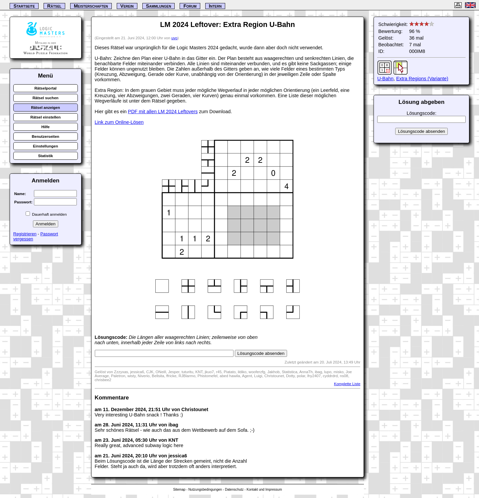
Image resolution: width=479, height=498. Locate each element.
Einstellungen (45, 146)
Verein (127, 6)
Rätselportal (46, 88)
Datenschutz (234, 489)
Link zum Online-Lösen (119, 122)
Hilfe (45, 127)
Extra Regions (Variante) (422, 78)
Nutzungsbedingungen (205, 489)
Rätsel (54, 6)
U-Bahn (385, 78)
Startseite (24, 6)
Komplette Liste (347, 384)
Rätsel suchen (46, 98)
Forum (189, 6)
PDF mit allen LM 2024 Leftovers (163, 111)
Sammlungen (158, 6)
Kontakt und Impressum (264, 489)
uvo (174, 38)
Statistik (45, 156)
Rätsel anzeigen (45, 108)
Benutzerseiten (46, 136)
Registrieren (25, 233)
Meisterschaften (91, 6)
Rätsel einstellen (45, 117)
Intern (215, 6)
